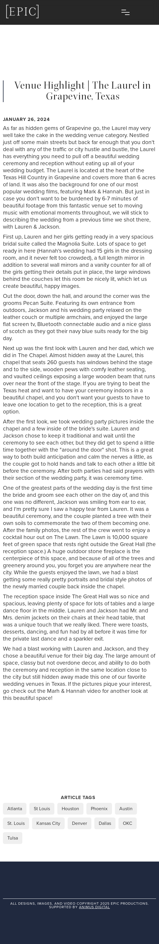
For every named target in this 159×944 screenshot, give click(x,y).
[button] (125, 12)
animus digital (94, 907)
